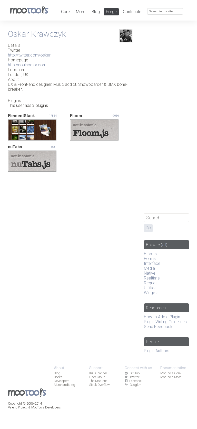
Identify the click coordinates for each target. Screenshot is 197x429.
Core (65, 11)
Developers (62, 381)
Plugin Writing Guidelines (165, 321)
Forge (111, 11)
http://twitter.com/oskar (29, 55)
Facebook (133, 381)
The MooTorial (98, 381)
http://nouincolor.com (27, 64)
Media (149, 268)
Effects (150, 253)
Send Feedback (158, 326)
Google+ (133, 385)
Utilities (150, 287)
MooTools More (170, 377)
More (80, 11)
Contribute (132, 11)
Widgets (151, 292)
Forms (150, 258)
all (164, 244)
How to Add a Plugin (162, 316)
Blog (96, 11)
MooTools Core (170, 373)
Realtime (152, 278)
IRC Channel (98, 373)
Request (151, 283)
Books (58, 377)
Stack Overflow (99, 385)
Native (149, 273)
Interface (152, 263)
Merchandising (64, 385)
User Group (97, 377)
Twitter (132, 377)
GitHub (132, 373)
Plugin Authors (156, 350)
